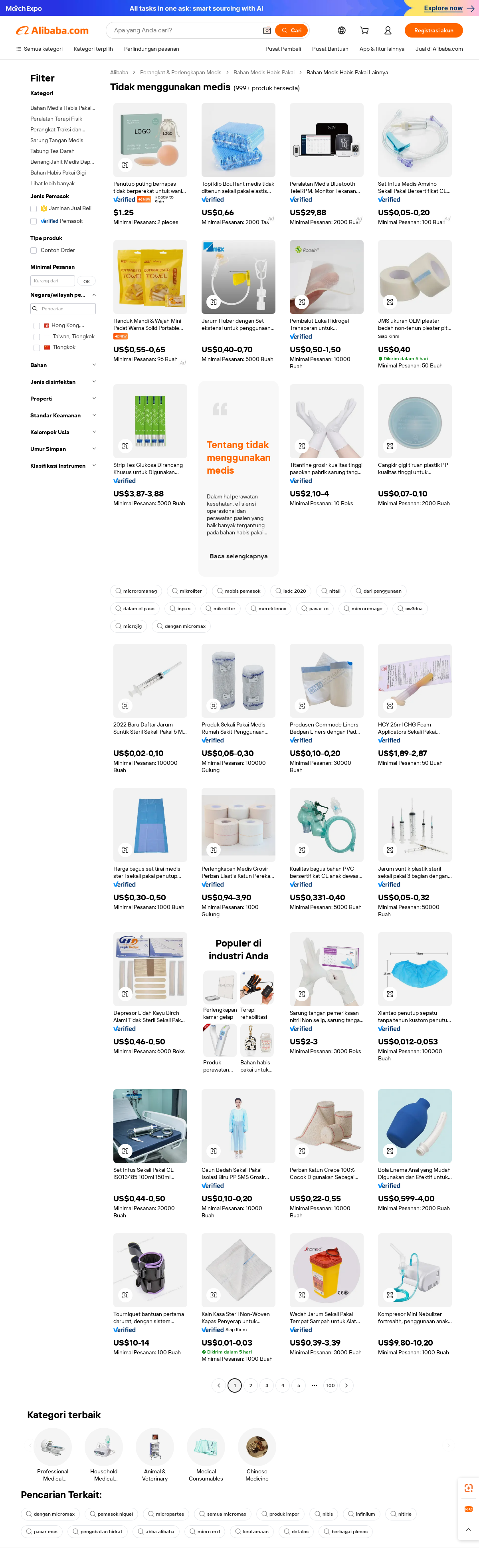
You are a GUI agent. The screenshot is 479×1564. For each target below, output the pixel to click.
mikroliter (187, 591)
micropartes (166, 1514)
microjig (128, 626)
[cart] (366, 31)
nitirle (401, 1514)
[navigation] (61, 730)
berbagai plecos (346, 1531)
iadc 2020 (290, 591)
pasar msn (41, 1531)
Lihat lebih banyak (52, 183)
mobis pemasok (238, 591)
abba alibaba (156, 1531)
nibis (324, 1514)
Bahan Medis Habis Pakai (264, 72)
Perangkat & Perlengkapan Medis (181, 72)
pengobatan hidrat (98, 1531)
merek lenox (268, 608)
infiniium (361, 1514)
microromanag (136, 591)
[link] (468, 1488)
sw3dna (410, 608)
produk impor (280, 1514)
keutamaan (252, 1531)
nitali (330, 591)
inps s (180, 608)
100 (331, 1385)
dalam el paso (134, 608)
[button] (267, 30)
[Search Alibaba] (185, 30)
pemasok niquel (111, 1514)
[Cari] (291, 30)
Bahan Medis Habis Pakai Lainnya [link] (347, 72)
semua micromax (222, 1514)
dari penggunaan (379, 591)
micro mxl (205, 1531)
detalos (296, 1531)
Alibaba (119, 72)
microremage (363, 608)
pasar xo (315, 608)
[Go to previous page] (219, 1385)
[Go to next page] (346, 1385)
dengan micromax (181, 626)
